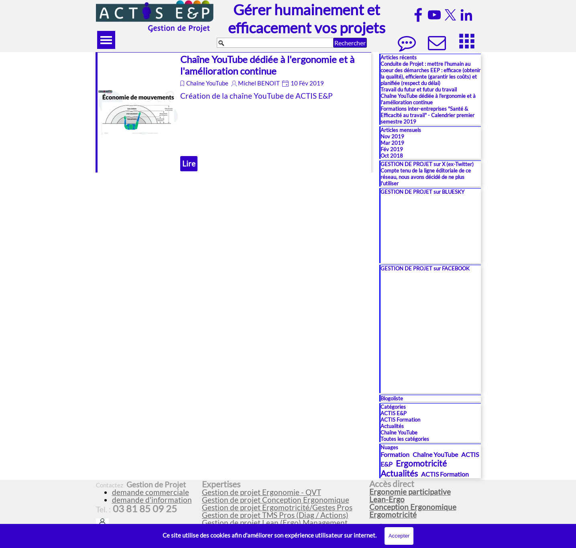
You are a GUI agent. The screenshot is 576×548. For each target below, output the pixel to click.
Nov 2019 (392, 136)
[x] (450, 15)
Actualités (392, 426)
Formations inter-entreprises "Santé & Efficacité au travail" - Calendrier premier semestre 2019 (427, 115)
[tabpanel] (282, 503)
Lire (188, 163)
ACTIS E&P (394, 413)
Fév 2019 (392, 149)
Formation (395, 454)
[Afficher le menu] (106, 40)
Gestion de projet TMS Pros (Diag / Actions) (275, 515)
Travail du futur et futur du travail (419, 89)
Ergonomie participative (410, 491)
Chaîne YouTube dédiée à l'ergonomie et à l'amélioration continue (267, 65)
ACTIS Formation (400, 419)
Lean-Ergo (387, 499)
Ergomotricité (421, 463)
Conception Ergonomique (412, 507)
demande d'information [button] (152, 499)
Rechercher (350, 43)
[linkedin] (466, 15)
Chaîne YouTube (207, 83)
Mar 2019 (392, 143)
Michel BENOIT (259, 83)
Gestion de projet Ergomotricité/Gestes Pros (277, 507)
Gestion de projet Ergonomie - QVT (261, 492)
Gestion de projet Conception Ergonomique (275, 499)
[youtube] (434, 15)
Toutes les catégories (405, 439)
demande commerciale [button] (150, 492)
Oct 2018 (392, 155)
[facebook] (418, 15)
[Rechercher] (275, 43)
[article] (233, 112)
